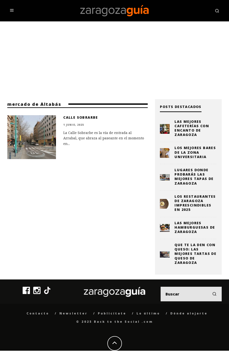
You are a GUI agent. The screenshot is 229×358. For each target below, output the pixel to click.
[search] (214, 294)
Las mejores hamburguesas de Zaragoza (194, 227)
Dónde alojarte (189, 313)
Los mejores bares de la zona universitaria (195, 152)
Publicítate (112, 313)
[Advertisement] (114, 58)
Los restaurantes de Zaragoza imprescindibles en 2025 (195, 203)
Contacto (38, 313)
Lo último (148, 313)
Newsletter (73, 313)
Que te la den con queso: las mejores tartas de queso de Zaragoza (195, 253)
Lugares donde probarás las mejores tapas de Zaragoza (193, 177)
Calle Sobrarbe (80, 117)
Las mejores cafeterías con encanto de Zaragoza (191, 128)
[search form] (191, 294)
